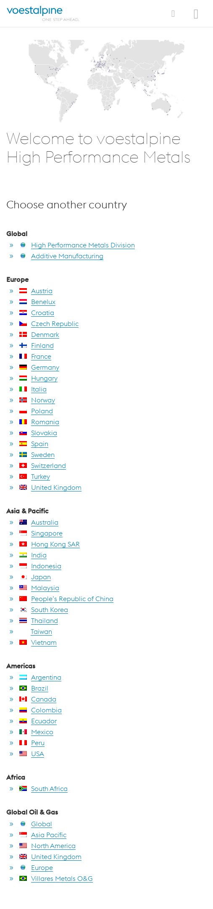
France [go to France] (35, 356)
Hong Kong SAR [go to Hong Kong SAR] (49, 544)
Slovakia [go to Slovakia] (38, 432)
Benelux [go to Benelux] (37, 301)
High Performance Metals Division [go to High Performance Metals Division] (77, 245)
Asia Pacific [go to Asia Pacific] (42, 834)
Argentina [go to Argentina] (40, 677)
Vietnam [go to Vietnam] (38, 642)
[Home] (44, 13)
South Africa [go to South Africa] (43, 788)
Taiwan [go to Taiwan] (35, 631)
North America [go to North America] (47, 845)
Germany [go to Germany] (39, 367)
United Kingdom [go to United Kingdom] (50, 487)
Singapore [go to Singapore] (41, 533)
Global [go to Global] (35, 824)
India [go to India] (33, 555)
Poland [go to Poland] (36, 411)
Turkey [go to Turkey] (34, 476)
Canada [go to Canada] (37, 699)
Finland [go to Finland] (36, 345)
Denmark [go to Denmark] (39, 334)
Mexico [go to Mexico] (36, 732)
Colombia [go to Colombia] (40, 710)
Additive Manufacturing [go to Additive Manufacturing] (61, 256)
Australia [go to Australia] (38, 522)
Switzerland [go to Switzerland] (42, 465)
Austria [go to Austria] (36, 290)
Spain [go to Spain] (33, 443)
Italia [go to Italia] (33, 389)
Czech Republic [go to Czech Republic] (49, 323)
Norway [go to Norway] (37, 400)
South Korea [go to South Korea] (43, 609)
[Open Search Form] (198, 8)
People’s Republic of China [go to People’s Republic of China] (66, 598)
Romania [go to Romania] (39, 422)
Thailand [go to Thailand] (38, 620)
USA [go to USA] (31, 753)
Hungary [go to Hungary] (38, 378)
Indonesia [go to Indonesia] (40, 566)
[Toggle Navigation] (173, 13)
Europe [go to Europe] (36, 867)
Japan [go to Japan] (35, 577)
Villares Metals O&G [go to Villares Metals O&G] (56, 878)
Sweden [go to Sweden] (37, 454)
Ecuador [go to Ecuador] (38, 721)
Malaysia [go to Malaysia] (39, 587)
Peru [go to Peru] (32, 742)
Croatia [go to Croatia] (36, 312)
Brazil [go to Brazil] (33, 688)
